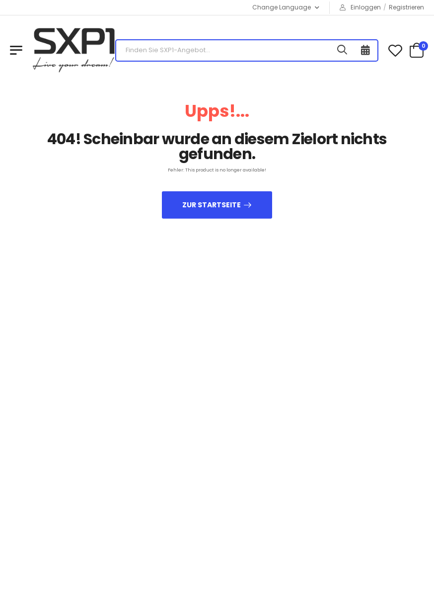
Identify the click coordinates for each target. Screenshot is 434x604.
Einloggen (360, 7)
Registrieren (406, 7)
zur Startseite (211, 204)
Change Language (281, 7)
